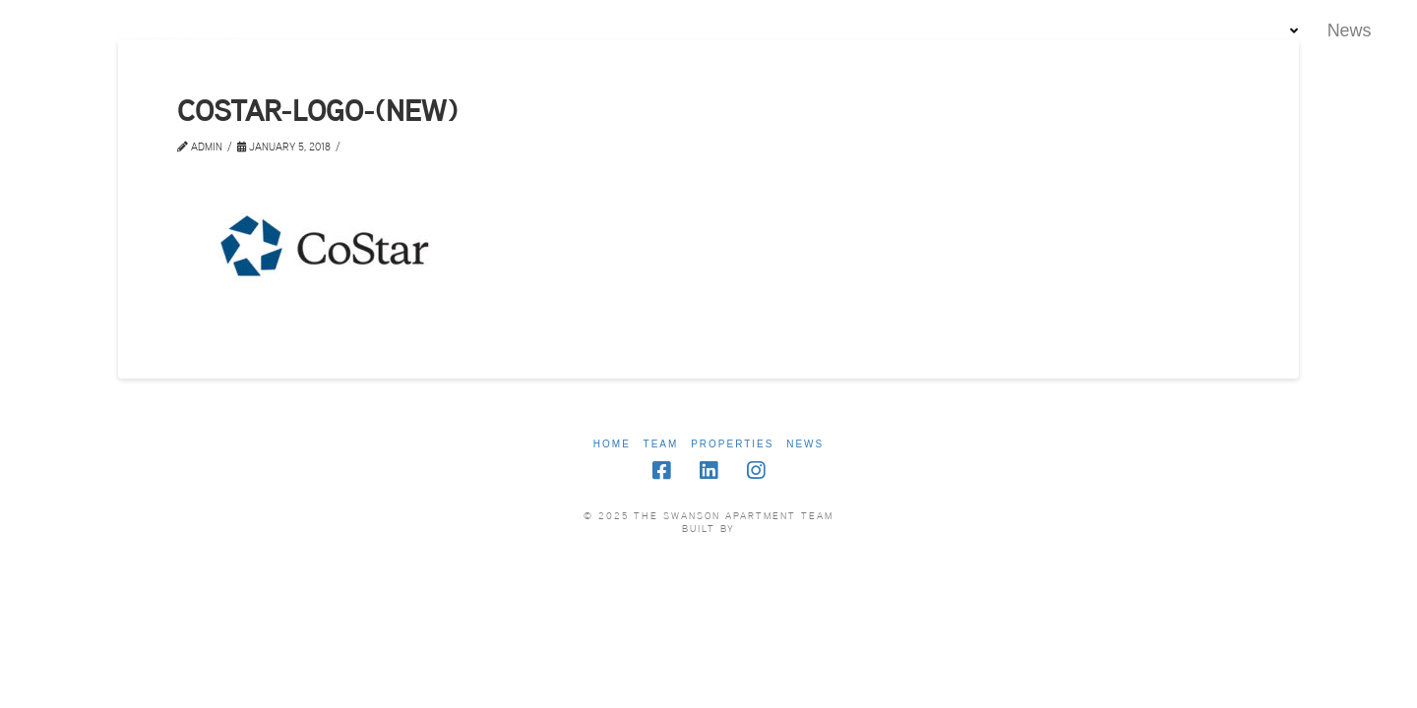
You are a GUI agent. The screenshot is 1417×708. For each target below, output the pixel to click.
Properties (732, 444)
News (805, 444)
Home (612, 444)
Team (661, 444)
